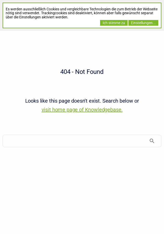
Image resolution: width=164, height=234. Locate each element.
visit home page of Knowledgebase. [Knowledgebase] (82, 110)
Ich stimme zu (114, 23)
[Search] (82, 141)
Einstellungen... (143, 23)
